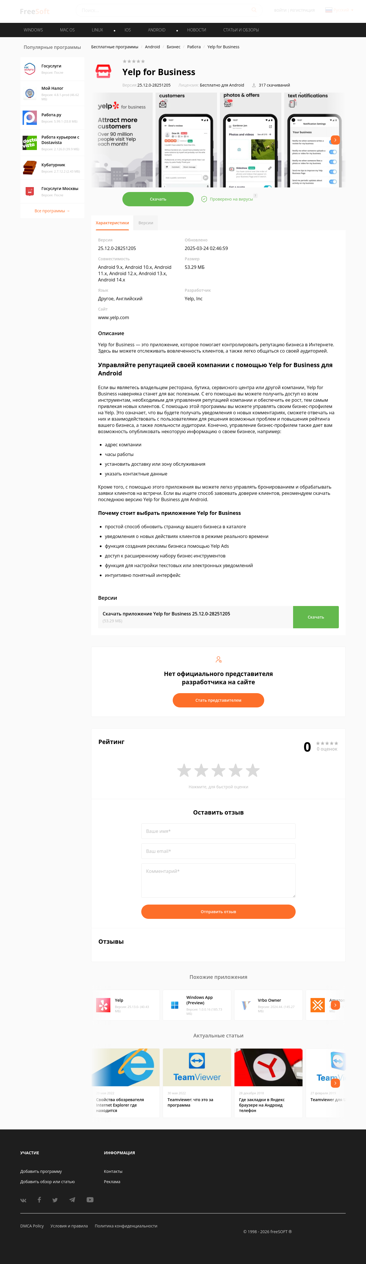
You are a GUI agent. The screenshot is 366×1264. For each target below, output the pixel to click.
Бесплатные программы (114, 46)
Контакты (113, 1171)
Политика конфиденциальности (126, 1226)
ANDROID (157, 30)
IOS (128, 30)
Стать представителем (219, 700)
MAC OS (67, 30)
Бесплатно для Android (222, 85)
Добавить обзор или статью (47, 1181)
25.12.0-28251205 (146, 85)
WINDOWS (33, 30)
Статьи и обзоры (241, 30)
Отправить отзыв (218, 911)
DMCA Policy (32, 1226)
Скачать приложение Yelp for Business (166, 614)
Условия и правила (69, 1226)
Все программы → (52, 210)
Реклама (112, 1181)
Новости (196, 30)
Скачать (158, 199)
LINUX (97, 30)
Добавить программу (41, 1171)
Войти (280, 10)
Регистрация (302, 10)
